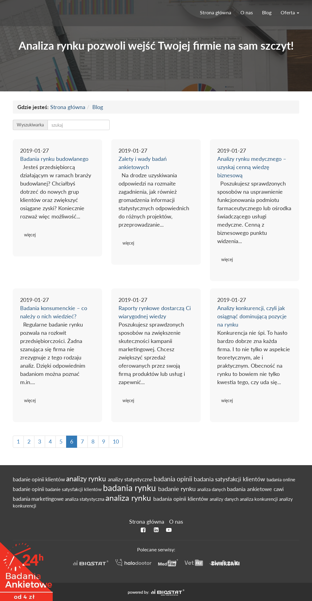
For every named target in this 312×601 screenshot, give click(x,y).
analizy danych (225, 499)
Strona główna (215, 12)
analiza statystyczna (85, 499)
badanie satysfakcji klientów (74, 489)
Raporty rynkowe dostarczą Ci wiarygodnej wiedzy (155, 312)
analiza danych (212, 489)
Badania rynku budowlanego (54, 158)
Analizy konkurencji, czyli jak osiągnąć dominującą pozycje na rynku (252, 316)
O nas (246, 12)
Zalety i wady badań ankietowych (143, 162)
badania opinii (174, 479)
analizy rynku (87, 478)
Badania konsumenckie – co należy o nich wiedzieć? (53, 312)
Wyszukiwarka (30, 124)
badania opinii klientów (181, 499)
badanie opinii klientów (39, 479)
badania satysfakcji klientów (230, 479)
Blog (266, 12)
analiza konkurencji (259, 499)
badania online (281, 479)
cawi (279, 489)
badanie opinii (29, 489)
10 (116, 441)
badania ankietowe (250, 489)
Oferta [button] (290, 12)
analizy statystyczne (131, 479)
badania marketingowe (39, 499)
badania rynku (130, 488)
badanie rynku (177, 488)
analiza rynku (129, 497)
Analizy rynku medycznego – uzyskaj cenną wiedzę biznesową (251, 167)
